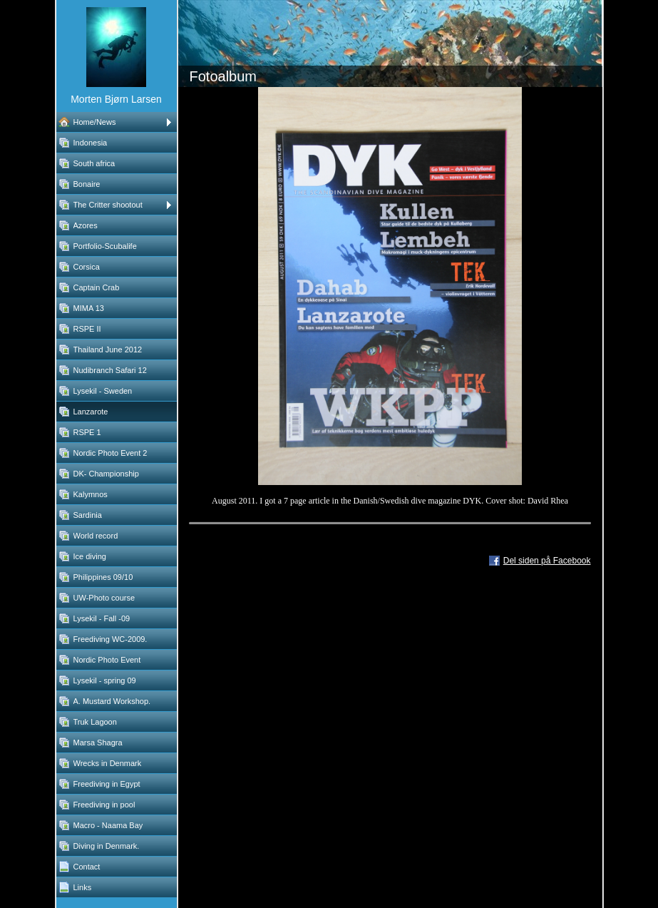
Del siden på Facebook (547, 561)
